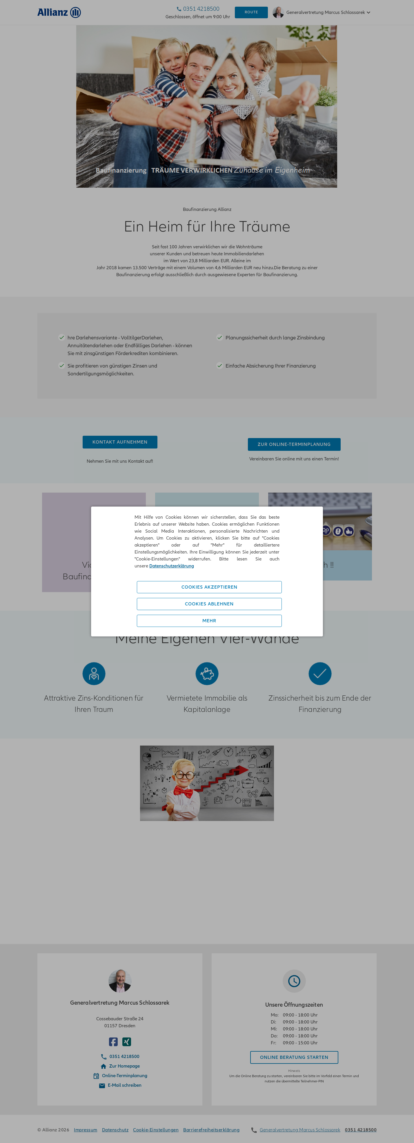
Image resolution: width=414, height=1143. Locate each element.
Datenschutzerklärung (171, 566)
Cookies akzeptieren (209, 587)
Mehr (209, 621)
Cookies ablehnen (209, 604)
